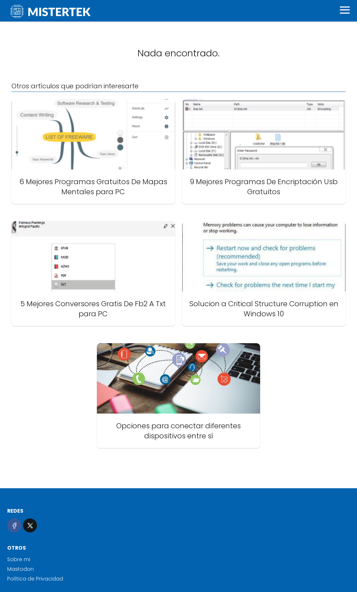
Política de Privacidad (35, 578)
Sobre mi (18, 559)
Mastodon (20, 569)
